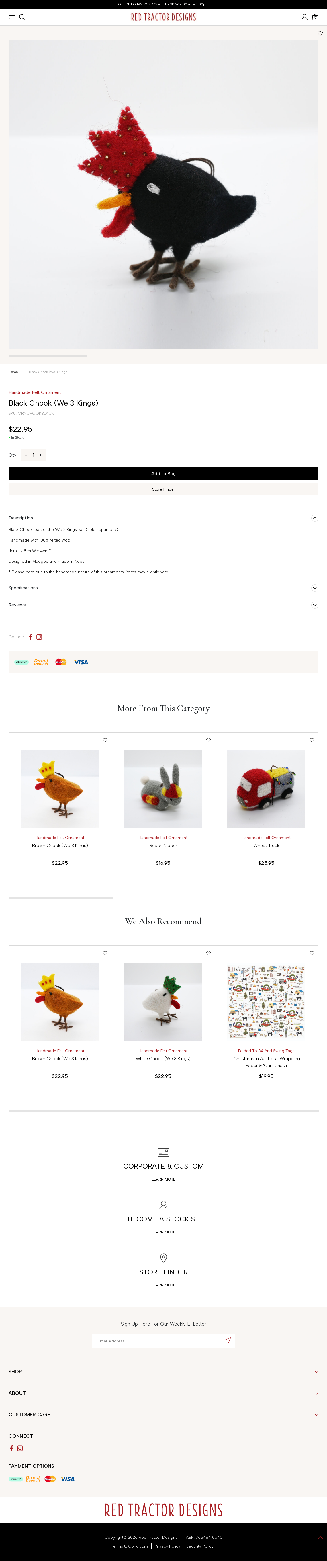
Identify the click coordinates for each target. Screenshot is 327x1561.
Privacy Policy (167, 1546)
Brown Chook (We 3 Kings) (60, 845)
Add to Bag (163, 473)
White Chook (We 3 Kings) (163, 1058)
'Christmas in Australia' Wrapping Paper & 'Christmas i (266, 1062)
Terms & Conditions (129, 1546)
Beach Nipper (163, 845)
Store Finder (163, 489)
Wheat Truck (266, 845)
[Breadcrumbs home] (13, 372)
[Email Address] (163, 1341)
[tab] (48, 356)
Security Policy (200, 1546)
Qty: (13, 455)
